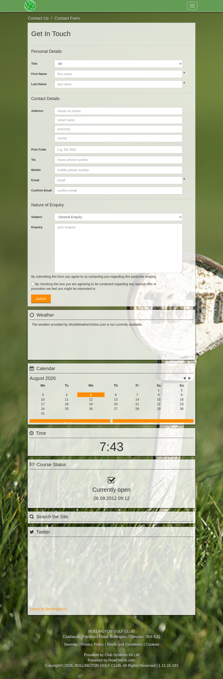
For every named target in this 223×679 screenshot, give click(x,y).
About (86, 6)
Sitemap (71, 648)
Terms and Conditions (125, 648)
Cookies (152, 648)
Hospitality (120, 6)
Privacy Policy (92, 648)
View (152, 394)
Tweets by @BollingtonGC (49, 614)
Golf (101, 6)
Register (159, 17)
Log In (179, 17)
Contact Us (143, 6)
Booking (70, 394)
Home (45, 6)
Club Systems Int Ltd (122, 658)
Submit (41, 299)
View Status (42, 489)
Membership (65, 6)
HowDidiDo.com (121, 664)
